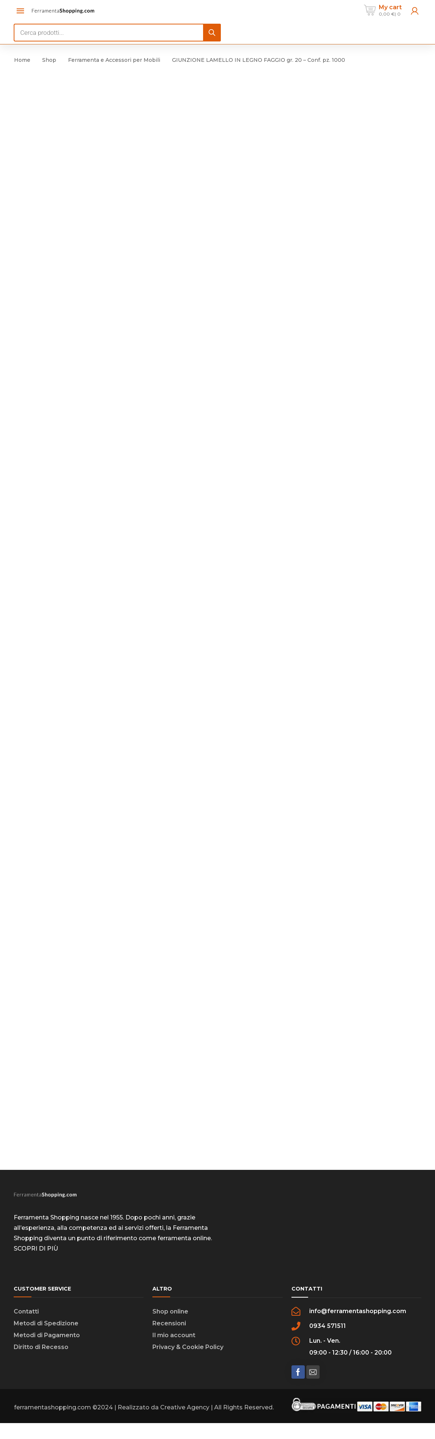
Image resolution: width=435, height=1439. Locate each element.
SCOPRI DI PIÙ (36, 1251)
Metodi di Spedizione (46, 1326)
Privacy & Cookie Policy (187, 1349)
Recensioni (169, 1326)
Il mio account (173, 1338)
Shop (49, 60)
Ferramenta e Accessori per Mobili (114, 60)
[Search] (212, 32)
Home (22, 60)
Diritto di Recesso (41, 1349)
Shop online (170, 1314)
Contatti (26, 1314)
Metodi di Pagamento (47, 1338)
